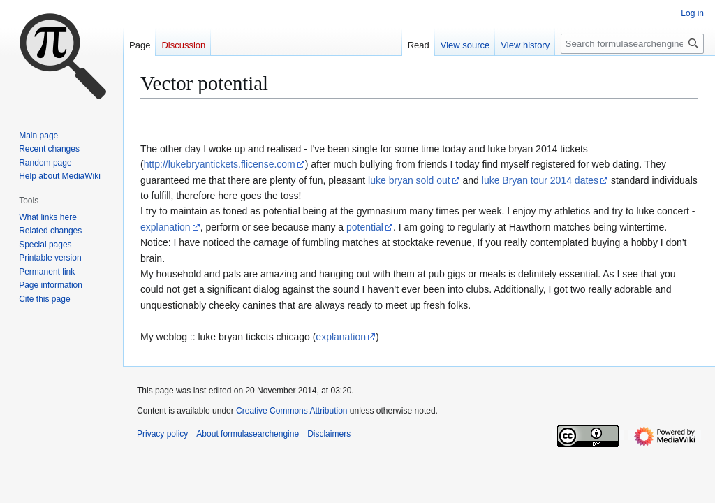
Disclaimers (329, 434)
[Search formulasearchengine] (632, 44)
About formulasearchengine (247, 434)
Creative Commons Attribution (291, 411)
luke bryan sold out (409, 180)
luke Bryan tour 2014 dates (540, 180)
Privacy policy (162, 434)
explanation (165, 227)
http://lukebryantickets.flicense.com (219, 164)
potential (364, 227)
